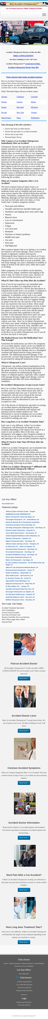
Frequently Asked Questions (24, 990)
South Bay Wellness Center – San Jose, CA (20, 597)
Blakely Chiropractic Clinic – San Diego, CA (20, 541)
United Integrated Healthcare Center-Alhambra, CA (23, 535)
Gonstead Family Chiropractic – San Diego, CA (21, 549)
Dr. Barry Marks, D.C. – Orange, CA (17, 586)
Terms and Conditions (24, 1005)
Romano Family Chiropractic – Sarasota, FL (20, 530)
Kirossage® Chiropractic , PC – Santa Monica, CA (22, 519)
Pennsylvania (6, 118)
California (20, 97)
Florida (4, 102)
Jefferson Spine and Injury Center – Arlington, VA (22, 544)
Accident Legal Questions (24, 981)
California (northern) (15, 963)
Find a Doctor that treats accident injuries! (24, 77)
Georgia (19, 102)
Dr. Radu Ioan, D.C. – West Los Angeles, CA (20, 546)
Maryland (20, 107)
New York (20, 112)
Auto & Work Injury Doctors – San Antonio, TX (21, 533)
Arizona (4, 97)
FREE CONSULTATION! (23, 56)
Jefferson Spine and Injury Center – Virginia (20, 511)
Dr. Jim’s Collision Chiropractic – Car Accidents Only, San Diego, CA (25, 563)
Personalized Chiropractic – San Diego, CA (20, 552)
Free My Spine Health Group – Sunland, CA (20, 594)
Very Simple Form (8, 503)
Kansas (4, 107)
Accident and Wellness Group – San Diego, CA (21, 554)
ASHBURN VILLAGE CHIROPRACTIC (18, 514)
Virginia (34, 112)
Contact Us (24, 994)
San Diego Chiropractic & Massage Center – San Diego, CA (25, 527)
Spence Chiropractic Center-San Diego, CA (20, 517)
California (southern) (27, 963)
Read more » (24, 678)
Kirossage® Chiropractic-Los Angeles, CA (20, 591)
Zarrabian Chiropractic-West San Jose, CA (20, 589)
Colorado (34, 97)
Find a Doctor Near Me (24, 987)
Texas (19, 118)
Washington (35, 118)
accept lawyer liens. (32, 64)
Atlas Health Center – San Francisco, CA (19, 575)
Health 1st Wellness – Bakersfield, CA (18, 573)
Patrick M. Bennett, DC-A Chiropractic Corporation (23, 522)
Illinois (33, 102)
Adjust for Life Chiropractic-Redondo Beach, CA (22, 567)
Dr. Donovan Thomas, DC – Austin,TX (18, 578)
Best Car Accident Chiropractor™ (26, 1016)
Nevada (4, 112)
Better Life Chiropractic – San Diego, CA (19, 560)
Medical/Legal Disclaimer (24, 1002)
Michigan (34, 107)
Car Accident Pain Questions (24, 984)
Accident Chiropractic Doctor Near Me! (23, 67)
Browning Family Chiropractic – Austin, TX (20, 570)
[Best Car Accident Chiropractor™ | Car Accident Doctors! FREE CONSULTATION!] (24, 4)
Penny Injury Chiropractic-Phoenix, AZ (18, 557)
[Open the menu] (44, 15)
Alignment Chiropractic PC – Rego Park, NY (20, 583)
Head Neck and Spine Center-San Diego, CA (20, 525)
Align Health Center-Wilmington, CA (18, 581)
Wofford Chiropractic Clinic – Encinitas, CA (20, 600)
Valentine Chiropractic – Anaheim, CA (18, 538)
